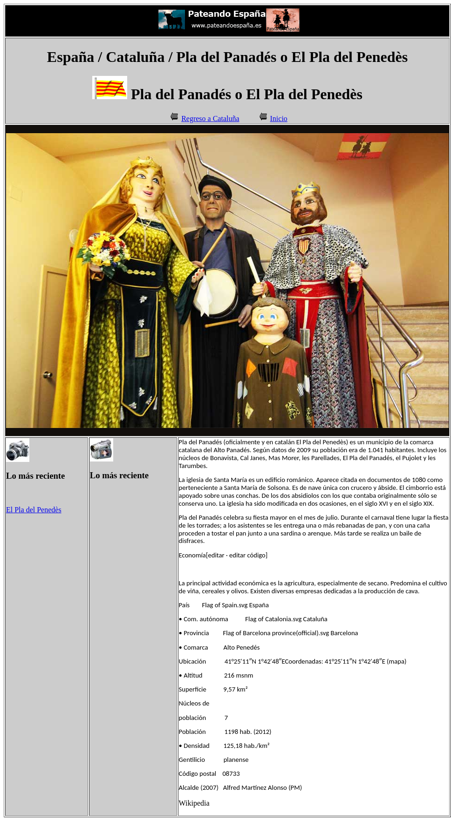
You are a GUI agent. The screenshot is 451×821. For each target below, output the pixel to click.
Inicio (278, 118)
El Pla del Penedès (34, 510)
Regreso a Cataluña (210, 118)
